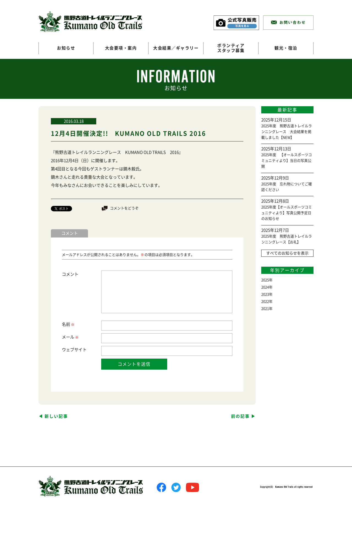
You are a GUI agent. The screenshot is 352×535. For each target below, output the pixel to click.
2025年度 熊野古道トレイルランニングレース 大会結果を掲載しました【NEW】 (286, 131)
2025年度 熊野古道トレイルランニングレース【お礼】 (286, 239)
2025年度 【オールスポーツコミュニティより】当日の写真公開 (286, 160)
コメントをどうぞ (124, 208)
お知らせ (66, 48)
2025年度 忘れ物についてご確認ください (286, 187)
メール (70, 337)
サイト (80, 350)
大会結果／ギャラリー (176, 48)
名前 (68, 324)
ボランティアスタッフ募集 (230, 48)
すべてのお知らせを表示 (287, 253)
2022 (265, 301)
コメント (70, 274)
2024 (265, 287)
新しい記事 (56, 416)
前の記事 (240, 416)
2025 (265, 280)
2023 (265, 294)
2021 (265, 308)
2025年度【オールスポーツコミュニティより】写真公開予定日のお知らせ (286, 212)
